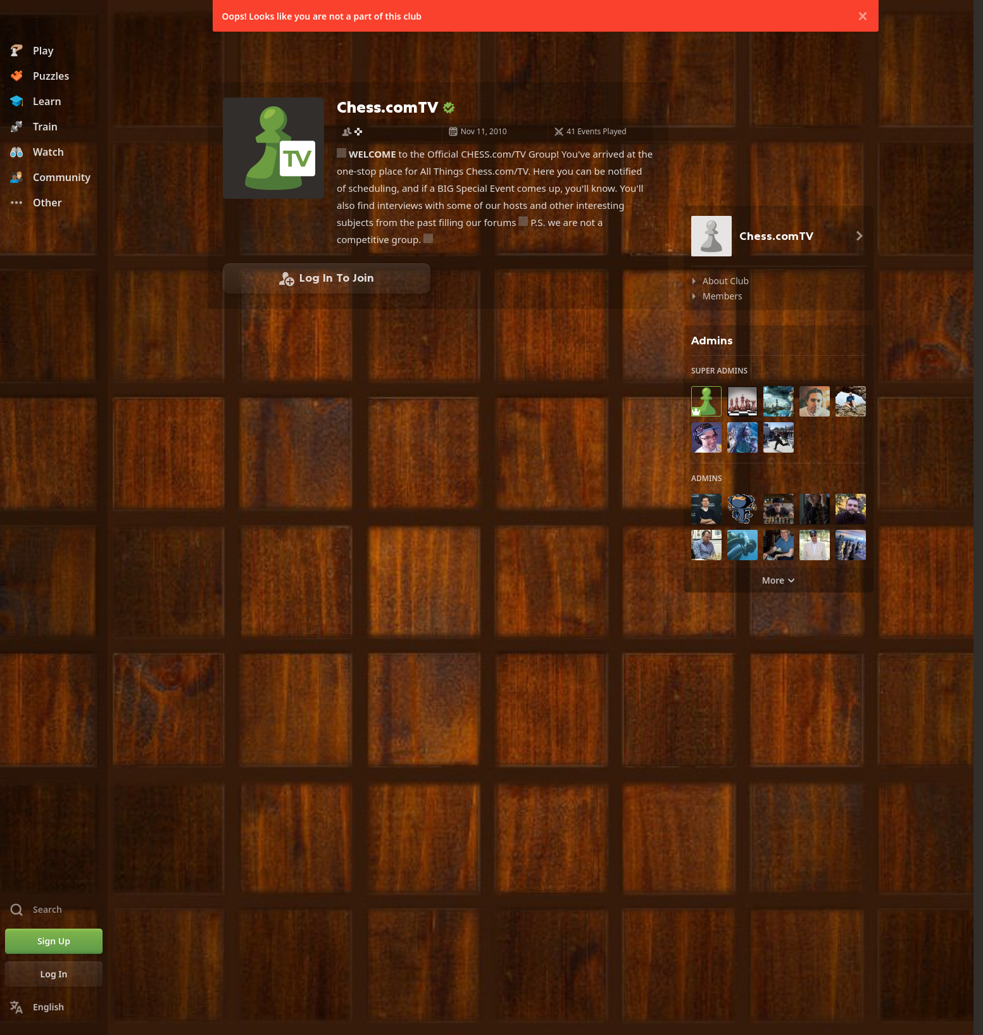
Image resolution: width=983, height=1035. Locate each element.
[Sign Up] (54, 941)
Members (722, 296)
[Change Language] (54, 1007)
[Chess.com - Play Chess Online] (54, 21)
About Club (726, 281)
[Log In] (54, 974)
